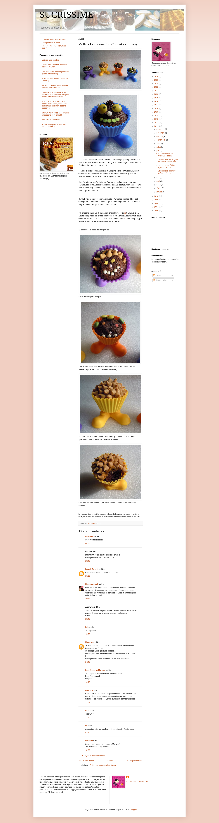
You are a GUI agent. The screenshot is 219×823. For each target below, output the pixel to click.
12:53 (87, 634)
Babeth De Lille (92, 569)
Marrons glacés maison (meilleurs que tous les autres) (55, 73)
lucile (87, 711)
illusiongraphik (91, 584)
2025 (156, 80)
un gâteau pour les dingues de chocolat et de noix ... (167, 160)
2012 (156, 123)
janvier (159, 192)
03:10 (87, 733)
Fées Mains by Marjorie (95, 670)
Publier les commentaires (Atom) (103, 765)
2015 (156, 112)
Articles (157, 275)
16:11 (87, 576)
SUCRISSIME (66, 15)
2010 (156, 196)
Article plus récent (86, 761)
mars (158, 185)
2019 (156, 98)
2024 (156, 83)
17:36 (87, 717)
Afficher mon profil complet (137, 781)
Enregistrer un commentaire (93, 755)
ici (125, 213)
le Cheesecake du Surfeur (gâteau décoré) (166, 172)
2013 (156, 119)
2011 (156, 126)
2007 (156, 207)
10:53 (87, 599)
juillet (158, 147)
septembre (161, 140)
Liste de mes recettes (50, 60)
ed (86, 726)
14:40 (87, 662)
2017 (156, 105)
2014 (156, 116)
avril (158, 181)
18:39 (87, 750)
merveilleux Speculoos (51, 120)
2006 (156, 210)
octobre (159, 136)
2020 (156, 94)
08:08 (87, 543)
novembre (160, 133)
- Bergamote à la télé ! (51, 43)
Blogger (134, 809)
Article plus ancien (134, 761)
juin (158, 151)
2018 (156, 101)
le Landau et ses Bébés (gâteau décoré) (165, 166)
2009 (156, 200)
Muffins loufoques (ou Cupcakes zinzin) (165, 155)
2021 (156, 91)
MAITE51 (89, 690)
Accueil (110, 761)
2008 (156, 203)
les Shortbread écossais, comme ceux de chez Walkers (55, 86)
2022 (156, 87)
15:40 (87, 561)
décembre (160, 129)
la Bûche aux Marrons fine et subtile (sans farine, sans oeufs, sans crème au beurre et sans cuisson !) (55, 104)
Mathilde (89, 741)
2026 (156, 76)
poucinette (90, 536)
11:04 (87, 702)
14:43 (87, 682)
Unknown (89, 642)
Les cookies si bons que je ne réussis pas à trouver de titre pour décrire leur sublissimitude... (55, 94)
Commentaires (160, 280)
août (158, 143)
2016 (156, 108)
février (159, 188)
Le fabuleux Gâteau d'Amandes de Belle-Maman (54, 66)
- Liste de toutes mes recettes (54, 40)
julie (87, 627)
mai (158, 178)
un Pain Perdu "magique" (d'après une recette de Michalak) (55, 114)
